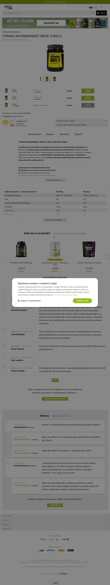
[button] (29, 301)
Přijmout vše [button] (82, 301)
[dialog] (55, 292)
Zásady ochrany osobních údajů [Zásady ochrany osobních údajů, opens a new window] (65, 295)
